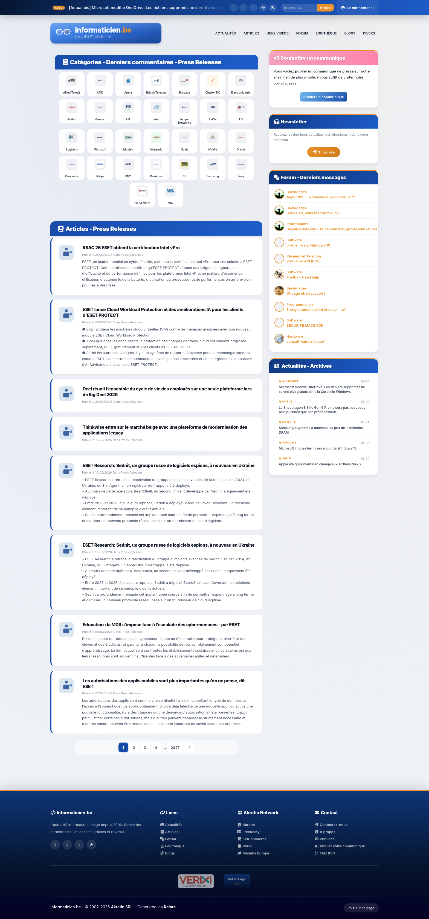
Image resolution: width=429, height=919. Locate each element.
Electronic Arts (241, 84)
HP (128, 111)
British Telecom (156, 84)
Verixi (244, 846)
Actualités (294, 366)
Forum (288, 177)
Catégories (81, 62)
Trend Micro (142, 195)
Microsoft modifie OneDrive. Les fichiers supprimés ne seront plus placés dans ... (168, 7)
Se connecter (357, 7)
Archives (321, 366)
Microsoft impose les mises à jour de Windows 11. (318, 448)
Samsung (213, 168)
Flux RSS (324, 853)
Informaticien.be (65, 906)
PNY (128, 168)
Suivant (189, 747)
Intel (156, 111)
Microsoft (100, 141)
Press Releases (199, 62)
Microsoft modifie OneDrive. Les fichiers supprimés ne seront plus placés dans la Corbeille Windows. (322, 389)
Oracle (241, 141)
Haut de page (361, 908)
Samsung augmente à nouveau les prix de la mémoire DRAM (321, 430)
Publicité (324, 839)
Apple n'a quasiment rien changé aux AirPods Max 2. (321, 464)
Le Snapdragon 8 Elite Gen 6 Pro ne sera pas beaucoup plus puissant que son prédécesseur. (322, 409)
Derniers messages (323, 177)
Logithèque (172, 846)
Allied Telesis (72, 84)
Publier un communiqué (323, 97)
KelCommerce (252, 839)
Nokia (185, 141)
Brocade (185, 84)
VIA (170, 195)
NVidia (213, 141)
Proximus (156, 168)
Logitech (72, 141)
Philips (100, 168)
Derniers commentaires (139, 62)
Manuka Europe (253, 853)
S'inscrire (324, 152)
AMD (100, 84)
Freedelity (248, 832)
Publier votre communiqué (339, 846)
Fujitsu (72, 111)
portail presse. (286, 83)
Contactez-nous (330, 824)
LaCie (213, 111)
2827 (175, 747)
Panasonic (72, 168)
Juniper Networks (184, 112)
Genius (100, 111)
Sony (241, 168)
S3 (185, 168)
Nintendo (156, 141)
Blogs (167, 853)
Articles (72, 228)
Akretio (246, 824)
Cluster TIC (212, 84)
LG (241, 111)
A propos (324, 832)
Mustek (128, 141)
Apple (128, 84)
